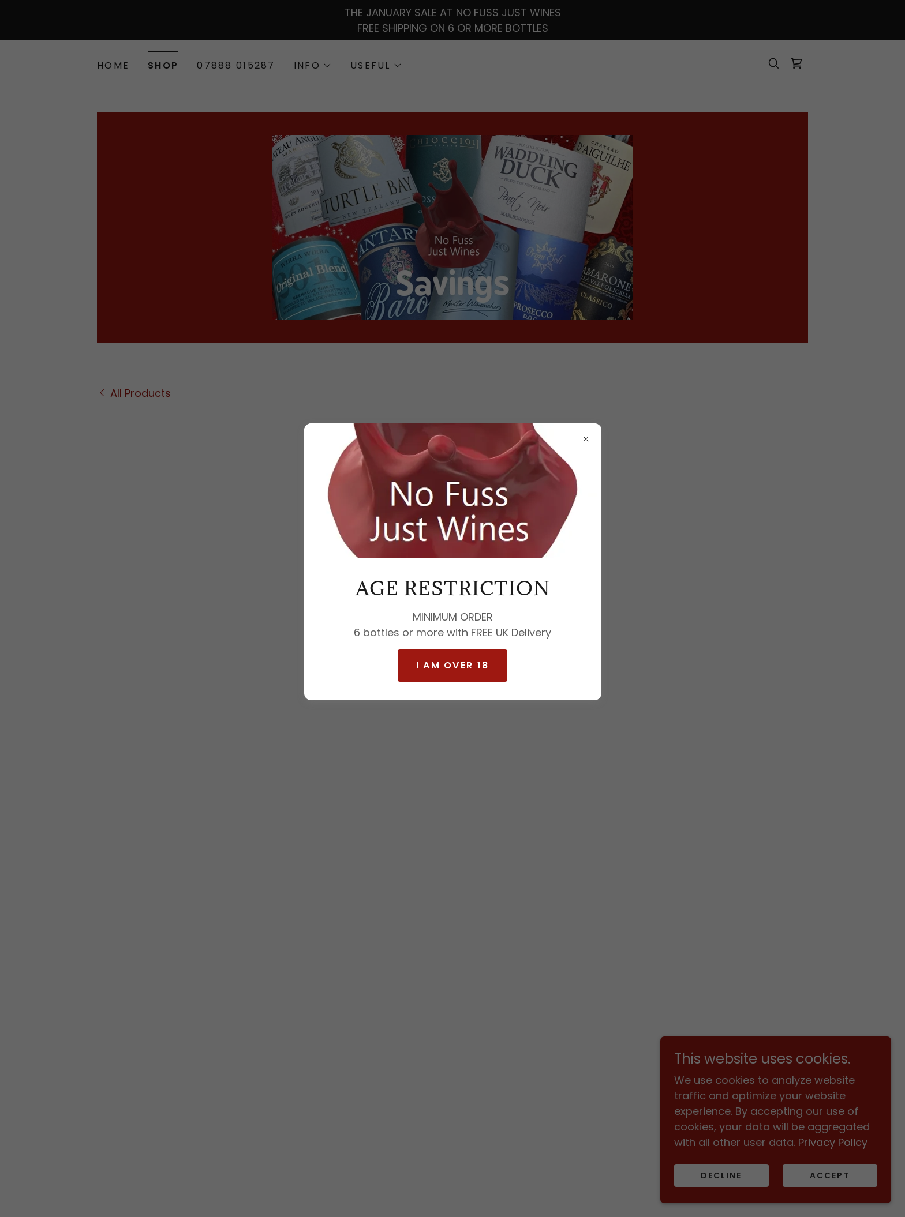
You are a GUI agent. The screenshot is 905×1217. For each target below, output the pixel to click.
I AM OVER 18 (452, 665)
